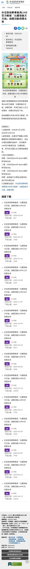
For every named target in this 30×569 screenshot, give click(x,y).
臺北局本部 (12, 537)
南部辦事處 (21, 539)
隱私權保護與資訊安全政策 (15, 554)
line (22, 28)
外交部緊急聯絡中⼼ (14, 543)
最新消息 (17, 7)
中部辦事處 (19, 537)
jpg (7, 213)
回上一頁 (26, 28)
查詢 (27, 2)
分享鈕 (27, 561)
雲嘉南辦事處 (12, 539)
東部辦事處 (12, 541)
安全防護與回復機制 (15, 558)
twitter (19, 28)
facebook (15, 28)
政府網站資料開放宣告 (15, 551)
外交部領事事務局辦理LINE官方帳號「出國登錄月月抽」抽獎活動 (15, 186)
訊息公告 (9, 7)
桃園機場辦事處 (20, 541)
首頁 (3, 7)
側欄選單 (2, 2)
